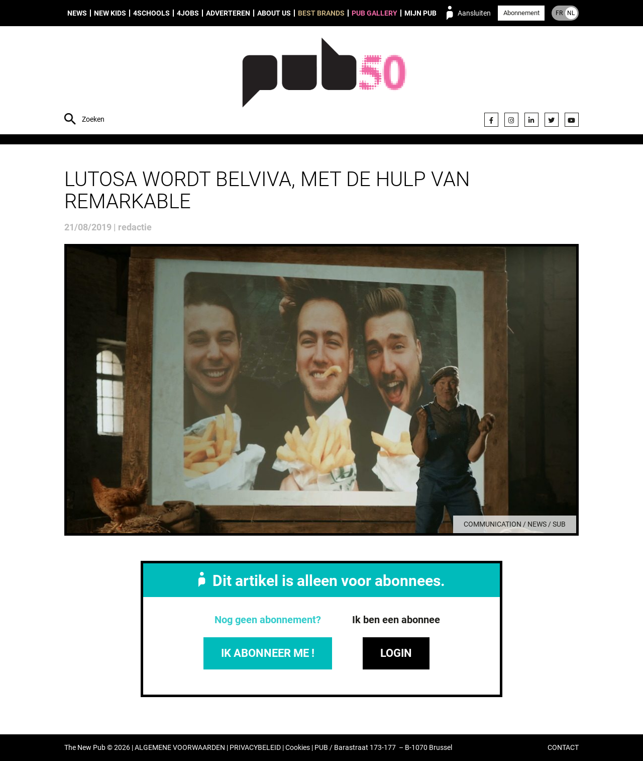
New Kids (110, 13)
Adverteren (228, 13)
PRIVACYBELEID (255, 747)
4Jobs (188, 13)
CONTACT (563, 747)
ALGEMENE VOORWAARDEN (180, 747)
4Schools (151, 13)
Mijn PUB (420, 13)
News (77, 13)
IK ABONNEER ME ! (267, 653)
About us (274, 13)
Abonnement (521, 13)
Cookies (297, 747)
